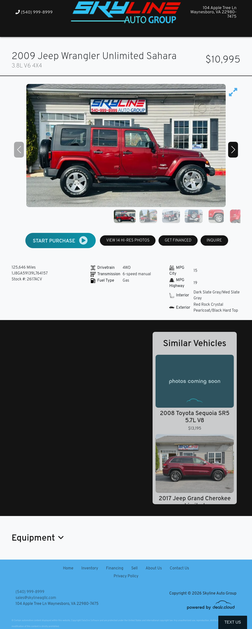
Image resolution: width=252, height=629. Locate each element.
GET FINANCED (178, 240)
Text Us (232, 622)
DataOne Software (90, 620)
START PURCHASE (60, 240)
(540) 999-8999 (34, 12)
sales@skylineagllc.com (36, 598)
